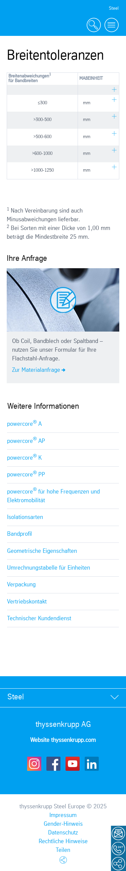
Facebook (53, 764)
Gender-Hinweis (63, 824)
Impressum (63, 815)
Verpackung (21, 584)
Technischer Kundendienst (39, 618)
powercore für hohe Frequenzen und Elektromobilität (53, 495)
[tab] (63, 697)
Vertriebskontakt (27, 601)
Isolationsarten (25, 517)
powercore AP (26, 440)
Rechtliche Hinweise (63, 841)
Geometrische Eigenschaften (42, 551)
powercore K (24, 457)
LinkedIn (92, 764)
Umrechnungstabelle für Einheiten (48, 568)
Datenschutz (63, 832)
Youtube (73, 764)
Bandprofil (19, 534)
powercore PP (26, 474)
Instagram (34, 764)
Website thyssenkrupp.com (63, 740)
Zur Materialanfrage (36, 370)
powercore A (24, 423)
